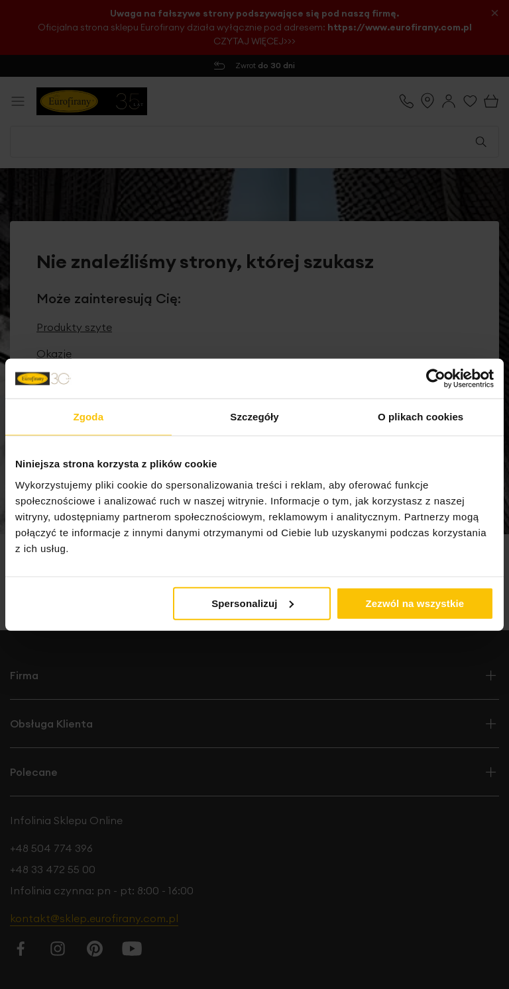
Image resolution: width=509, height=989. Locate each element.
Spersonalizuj (252, 602)
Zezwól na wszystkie (415, 602)
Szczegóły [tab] (254, 416)
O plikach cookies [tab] (420, 416)
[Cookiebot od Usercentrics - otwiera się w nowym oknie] (436, 379)
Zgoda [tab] (89, 416)
